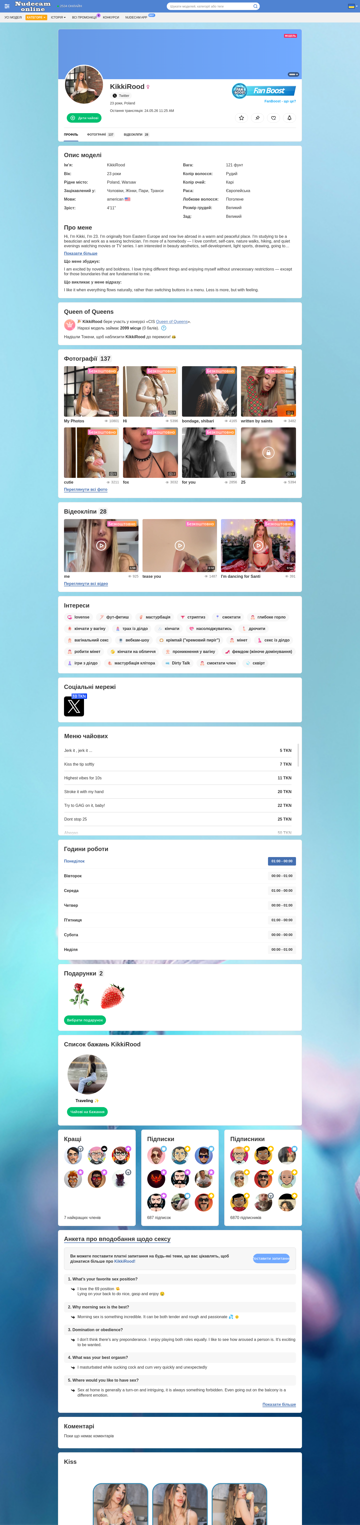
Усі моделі (13, 17)
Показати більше (81, 253)
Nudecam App (137, 17)
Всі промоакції (85, 17)
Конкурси (111, 17)
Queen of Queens (172, 321)
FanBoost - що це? (280, 101)
